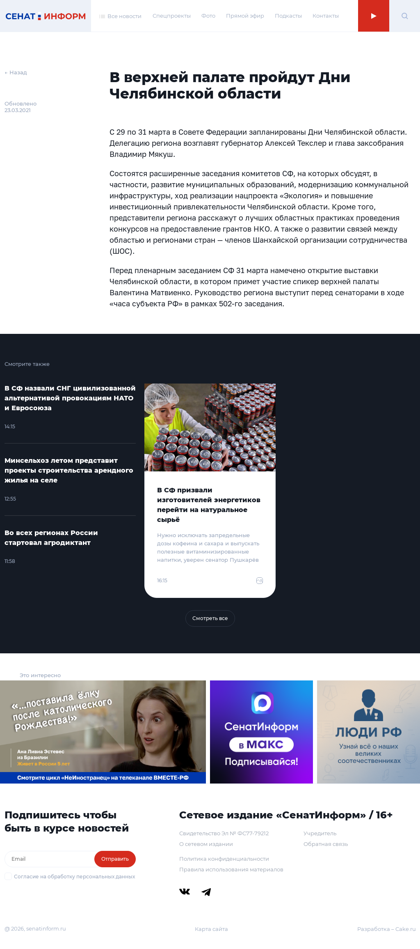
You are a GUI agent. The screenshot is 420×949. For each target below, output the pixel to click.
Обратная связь (326, 844)
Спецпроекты (172, 15)
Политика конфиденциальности (224, 858)
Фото (208, 15)
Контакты (326, 15)
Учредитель (320, 833)
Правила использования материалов (231, 869)
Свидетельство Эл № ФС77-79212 (224, 833)
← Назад (16, 72)
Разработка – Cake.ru (386, 929)
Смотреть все (210, 618)
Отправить (115, 859)
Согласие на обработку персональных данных (74, 876)
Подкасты (288, 15)
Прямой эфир (245, 15)
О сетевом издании (206, 844)
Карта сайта (211, 929)
